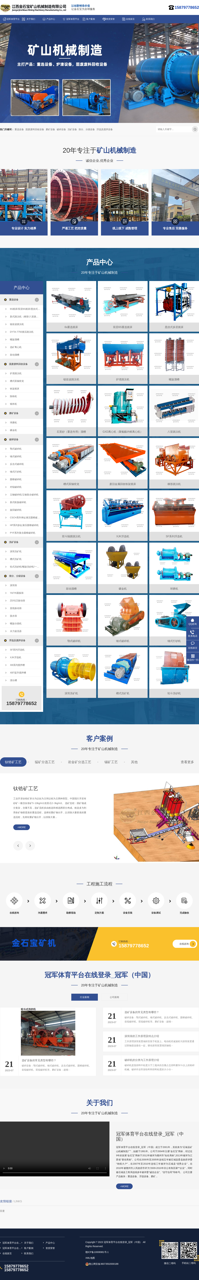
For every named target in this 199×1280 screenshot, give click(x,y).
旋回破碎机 (16, 510)
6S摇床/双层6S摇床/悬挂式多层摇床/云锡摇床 (25, 309)
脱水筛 (13, 616)
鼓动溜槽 (14, 354)
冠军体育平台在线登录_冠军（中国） (13, 20)
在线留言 (130, 19)
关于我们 (31, 19)
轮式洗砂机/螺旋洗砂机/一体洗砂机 (25, 566)
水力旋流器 (16, 631)
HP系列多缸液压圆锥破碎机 (24, 525)
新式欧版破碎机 (18, 502)
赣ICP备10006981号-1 (97, 1252)
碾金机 (13, 430)
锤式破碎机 (16, 456)
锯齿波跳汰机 (17, 324)
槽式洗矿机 (16, 559)
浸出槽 (13, 680)
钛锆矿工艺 (13, 762)
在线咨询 (184, 944)
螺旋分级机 (16, 623)
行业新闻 (84, 997)
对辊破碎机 (16, 487)
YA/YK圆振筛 (17, 593)
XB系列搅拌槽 (17, 665)
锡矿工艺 (111, 762)
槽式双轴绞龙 (17, 381)
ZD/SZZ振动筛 (17, 600)
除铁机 (13, 396)
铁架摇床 (14, 388)
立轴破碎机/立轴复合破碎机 (24, 494)
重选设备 (19, 129)
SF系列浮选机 (17, 649)
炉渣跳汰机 (16, 373)
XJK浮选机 (15, 657)
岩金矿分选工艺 (79, 762)
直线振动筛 (16, 608)
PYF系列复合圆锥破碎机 (22, 532)
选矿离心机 (16, 347)
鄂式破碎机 (16, 448)
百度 (2, 1211)
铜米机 (13, 404)
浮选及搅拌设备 (105, 129)
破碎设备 (61, 129)
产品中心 (50, 19)
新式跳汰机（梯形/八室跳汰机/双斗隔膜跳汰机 (25, 316)
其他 (134, 762)
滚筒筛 (13, 585)
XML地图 (90, 1258)
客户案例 (90, 19)
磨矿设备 (50, 129)
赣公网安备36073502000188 (103, 1264)
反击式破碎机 (17, 464)
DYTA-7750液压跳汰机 (21, 332)
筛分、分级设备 (87, 129)
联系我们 (150, 19)
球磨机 (13, 422)
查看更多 (187, 762)
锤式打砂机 (16, 471)
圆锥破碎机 (16, 479)
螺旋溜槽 (14, 339)
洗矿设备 (72, 129)
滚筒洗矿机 (16, 551)
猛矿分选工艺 (45, 762)
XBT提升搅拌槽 (18, 672)
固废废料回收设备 (35, 129)
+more (21, 827)
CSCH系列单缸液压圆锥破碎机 (25, 517)
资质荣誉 (110, 19)
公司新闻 (114, 997)
